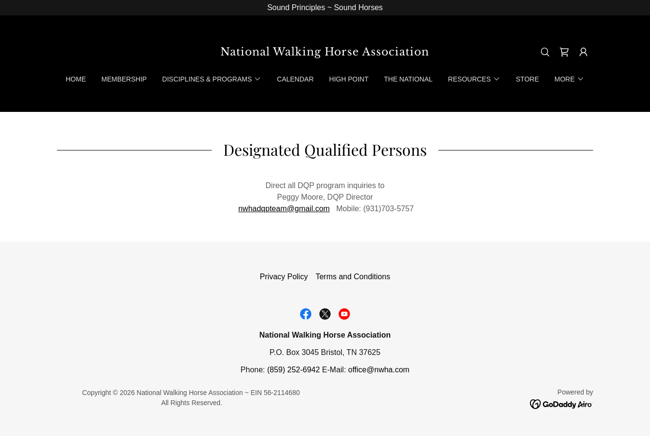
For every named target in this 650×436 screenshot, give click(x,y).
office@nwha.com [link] (378, 370)
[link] (325, 53)
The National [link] (408, 79)
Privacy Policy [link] (284, 276)
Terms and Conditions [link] (352, 276)
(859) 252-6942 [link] (293, 370)
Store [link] (527, 79)
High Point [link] (349, 79)
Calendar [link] (295, 79)
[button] (583, 52)
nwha (247, 208)
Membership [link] (124, 79)
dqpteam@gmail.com (293, 208)
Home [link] (76, 79)
